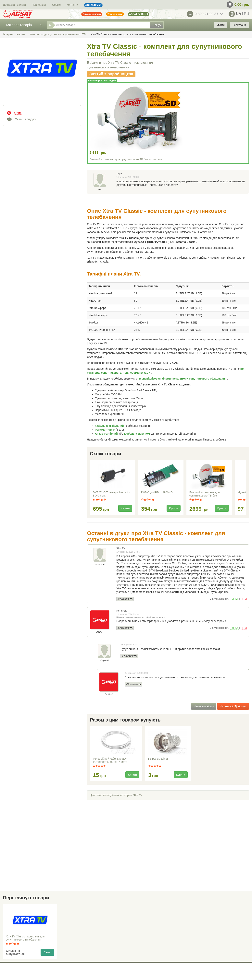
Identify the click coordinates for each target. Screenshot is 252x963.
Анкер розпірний (107, 433)
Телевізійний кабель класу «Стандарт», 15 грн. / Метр (110, 760)
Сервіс (56, 4)
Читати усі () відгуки (233, 706)
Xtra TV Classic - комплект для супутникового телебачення (25, 938)
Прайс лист (39, 4)
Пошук (157, 25)
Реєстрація (239, 25)
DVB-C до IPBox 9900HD (157, 492)
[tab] (42, 112)
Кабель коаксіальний (110, 425)
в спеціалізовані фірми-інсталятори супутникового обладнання (183, 378)
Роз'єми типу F (105, 429)
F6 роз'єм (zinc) (158, 758)
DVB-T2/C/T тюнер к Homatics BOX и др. (112, 494)
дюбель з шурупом (137, 433)
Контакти (72, 4)
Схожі (47, 952)
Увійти (221, 25)
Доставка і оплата (14, 4)
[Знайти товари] (101, 25)
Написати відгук (204, 706)
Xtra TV (137, 795)
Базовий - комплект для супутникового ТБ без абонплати (126, 159)
